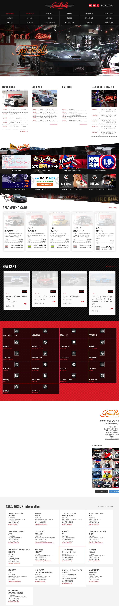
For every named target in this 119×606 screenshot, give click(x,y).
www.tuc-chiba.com (67, 504)
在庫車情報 (16, 596)
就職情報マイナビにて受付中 (43, 189)
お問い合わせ (87, 596)
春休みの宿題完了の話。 (75, 120)
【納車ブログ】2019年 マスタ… (47, 120)
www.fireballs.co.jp (67, 540)
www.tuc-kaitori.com (94, 561)
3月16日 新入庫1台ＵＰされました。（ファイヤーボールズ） (107, 122)
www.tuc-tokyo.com (94, 504)
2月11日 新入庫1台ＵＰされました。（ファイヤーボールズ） (107, 134)
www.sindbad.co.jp (40, 561)
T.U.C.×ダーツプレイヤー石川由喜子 (72, 189)
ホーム (8, 596)
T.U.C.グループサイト (90, 598)
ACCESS (94, 7)
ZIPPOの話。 (72, 109)
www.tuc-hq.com (12, 504)
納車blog (79, 598)
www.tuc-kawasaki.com (14, 561)
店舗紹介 (27, 598)
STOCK (90, 7)
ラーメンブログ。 (73, 112)
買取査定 (61, 596)
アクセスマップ (36, 598)
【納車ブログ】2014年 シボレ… (47, 109)
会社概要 (46, 598)
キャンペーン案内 (15, 170)
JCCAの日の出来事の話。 (75, 115)
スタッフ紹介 (98, 596)
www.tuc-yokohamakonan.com (43, 540)
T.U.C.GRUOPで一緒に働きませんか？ (15, 189)
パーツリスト (36, 596)
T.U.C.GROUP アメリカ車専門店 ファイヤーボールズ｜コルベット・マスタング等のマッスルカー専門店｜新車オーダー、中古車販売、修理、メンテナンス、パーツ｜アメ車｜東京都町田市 (59, 5)
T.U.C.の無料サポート (43, 170)
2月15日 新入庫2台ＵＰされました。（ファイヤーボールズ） (107, 128)
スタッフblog (70, 598)
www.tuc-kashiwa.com (14, 543)
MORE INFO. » (24, 131)
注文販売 (45, 596)
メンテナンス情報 (109, 596)
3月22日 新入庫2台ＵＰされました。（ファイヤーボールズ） (107, 117)
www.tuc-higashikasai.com (96, 522)
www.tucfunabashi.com (41, 504)
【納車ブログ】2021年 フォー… (47, 117)
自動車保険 (70, 596)
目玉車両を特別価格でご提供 (72, 170)
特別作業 (78, 596)
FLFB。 (70, 117)
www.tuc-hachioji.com (94, 540)
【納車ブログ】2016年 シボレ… (47, 112)
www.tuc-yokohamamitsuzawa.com (44, 522)
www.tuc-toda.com (67, 522)
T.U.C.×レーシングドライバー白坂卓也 (100, 189)
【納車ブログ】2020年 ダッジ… (47, 115)
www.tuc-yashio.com (13, 522)
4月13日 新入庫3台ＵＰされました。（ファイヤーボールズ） (107, 111)
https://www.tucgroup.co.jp (105, 486)
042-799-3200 (107, 5)
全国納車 (53, 596)
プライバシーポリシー (57, 598)
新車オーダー (26, 596)
